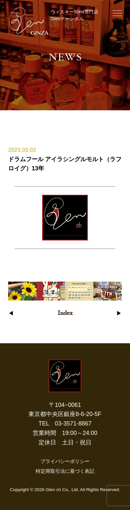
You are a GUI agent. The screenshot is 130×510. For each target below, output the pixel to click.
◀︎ (11, 314)
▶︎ (119, 314)
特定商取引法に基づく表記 (65, 471)
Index (65, 313)
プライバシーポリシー (65, 461)
